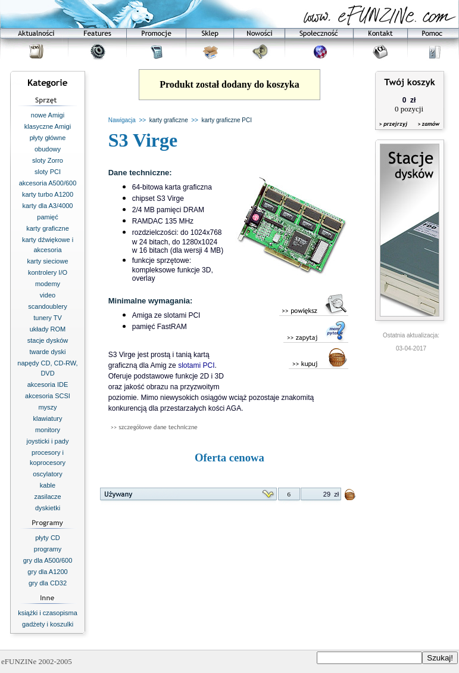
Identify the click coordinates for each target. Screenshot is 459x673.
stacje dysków (47, 340)
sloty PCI (48, 171)
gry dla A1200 (47, 571)
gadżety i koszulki (47, 624)
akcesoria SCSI (47, 395)
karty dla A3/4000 (47, 205)
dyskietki (47, 507)
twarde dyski (47, 351)
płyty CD (47, 537)
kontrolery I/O (47, 272)
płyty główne (48, 137)
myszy (47, 407)
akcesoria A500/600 (48, 183)
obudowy (48, 149)
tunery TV (47, 317)
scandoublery (47, 306)
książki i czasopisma (47, 612)
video (47, 295)
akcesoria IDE (47, 384)
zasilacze (47, 496)
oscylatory (48, 473)
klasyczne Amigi (47, 126)
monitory (47, 429)
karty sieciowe (47, 261)
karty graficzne (47, 228)
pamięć (47, 217)
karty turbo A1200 (47, 194)
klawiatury (48, 418)
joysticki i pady (48, 441)
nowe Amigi (47, 115)
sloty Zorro (47, 160)
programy (47, 549)
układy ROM (48, 329)
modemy (47, 283)
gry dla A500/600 (48, 560)
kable (47, 485)
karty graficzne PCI (227, 120)
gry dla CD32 (48, 583)
